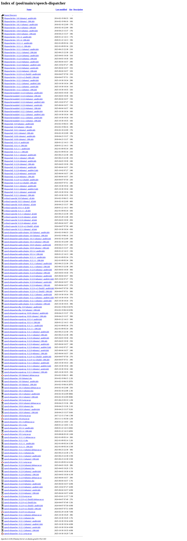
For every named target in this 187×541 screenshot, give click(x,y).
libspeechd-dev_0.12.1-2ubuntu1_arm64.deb (21, 87)
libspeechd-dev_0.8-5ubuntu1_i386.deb (19, 21)
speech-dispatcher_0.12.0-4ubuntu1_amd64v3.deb (23, 487)
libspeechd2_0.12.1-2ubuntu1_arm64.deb (20, 192)
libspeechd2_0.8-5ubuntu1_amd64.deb (19, 124)
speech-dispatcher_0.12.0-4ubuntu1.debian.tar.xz (23, 478)
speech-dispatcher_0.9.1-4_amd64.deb (19, 428)
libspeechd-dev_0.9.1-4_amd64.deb (17, 37)
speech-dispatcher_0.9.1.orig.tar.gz (17, 434)
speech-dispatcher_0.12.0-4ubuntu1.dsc (19, 481)
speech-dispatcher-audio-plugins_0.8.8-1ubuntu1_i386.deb (26, 248)
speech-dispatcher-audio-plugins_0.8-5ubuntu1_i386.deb (26, 236)
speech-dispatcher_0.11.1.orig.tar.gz (18, 462)
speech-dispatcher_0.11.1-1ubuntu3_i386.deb (21, 459)
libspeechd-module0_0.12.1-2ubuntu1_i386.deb (22, 121)
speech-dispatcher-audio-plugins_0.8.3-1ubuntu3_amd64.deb (27, 239)
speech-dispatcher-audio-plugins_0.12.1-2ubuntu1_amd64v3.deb (29, 298)
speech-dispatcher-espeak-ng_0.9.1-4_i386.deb (22, 322)
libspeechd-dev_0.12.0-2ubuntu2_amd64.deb (21, 56)
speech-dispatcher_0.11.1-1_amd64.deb (19, 444)
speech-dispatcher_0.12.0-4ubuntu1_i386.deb (21, 493)
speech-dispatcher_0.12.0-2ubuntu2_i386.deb (21, 475)
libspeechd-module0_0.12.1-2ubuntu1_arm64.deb (23, 118)
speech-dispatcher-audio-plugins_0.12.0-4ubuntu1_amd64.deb (28, 276)
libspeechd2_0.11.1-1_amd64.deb (17, 149)
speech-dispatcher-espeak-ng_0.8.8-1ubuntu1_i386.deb (25, 316)
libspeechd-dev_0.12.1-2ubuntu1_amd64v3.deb (22, 83)
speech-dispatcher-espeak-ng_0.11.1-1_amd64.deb (23, 326)
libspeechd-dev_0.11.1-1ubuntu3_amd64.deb (21, 49)
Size (71, 9)
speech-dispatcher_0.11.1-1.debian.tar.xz (19, 437)
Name (29, 9)
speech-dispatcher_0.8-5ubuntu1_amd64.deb (21, 381)
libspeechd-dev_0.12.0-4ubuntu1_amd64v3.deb (22, 65)
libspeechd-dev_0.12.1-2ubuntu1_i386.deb (20, 90)
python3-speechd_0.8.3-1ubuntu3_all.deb (20, 201)
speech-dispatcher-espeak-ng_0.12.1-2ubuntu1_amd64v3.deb (27, 366)
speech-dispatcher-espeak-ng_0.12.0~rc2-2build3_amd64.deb (27, 357)
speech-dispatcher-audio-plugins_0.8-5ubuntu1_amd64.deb (26, 232)
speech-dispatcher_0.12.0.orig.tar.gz (18, 496)
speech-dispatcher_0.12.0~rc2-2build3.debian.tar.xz (24, 499)
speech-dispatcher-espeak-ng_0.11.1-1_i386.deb (22, 329)
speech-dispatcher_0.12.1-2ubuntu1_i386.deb (21, 530)
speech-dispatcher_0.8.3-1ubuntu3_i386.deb (21, 397)
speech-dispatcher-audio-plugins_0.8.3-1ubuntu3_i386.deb (26, 242)
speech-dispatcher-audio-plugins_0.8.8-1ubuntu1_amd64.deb (27, 245)
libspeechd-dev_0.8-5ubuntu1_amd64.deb (20, 18)
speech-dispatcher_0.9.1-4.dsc (15, 425)
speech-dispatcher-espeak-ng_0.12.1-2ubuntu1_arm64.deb (26, 369)
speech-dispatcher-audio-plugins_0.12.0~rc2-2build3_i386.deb (28, 291)
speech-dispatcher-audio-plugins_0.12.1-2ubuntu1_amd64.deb (28, 295)
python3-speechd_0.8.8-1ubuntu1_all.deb (20, 205)
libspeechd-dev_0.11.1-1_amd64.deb (18, 43)
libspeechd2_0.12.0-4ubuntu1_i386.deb (19, 177)
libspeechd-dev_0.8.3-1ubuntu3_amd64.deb (21, 25)
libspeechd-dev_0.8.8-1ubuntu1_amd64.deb (21, 31)
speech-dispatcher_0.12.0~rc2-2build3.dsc (20, 502)
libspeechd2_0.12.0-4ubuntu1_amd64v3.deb (21, 170)
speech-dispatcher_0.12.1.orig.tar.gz (18, 534)
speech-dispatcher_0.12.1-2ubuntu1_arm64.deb (22, 527)
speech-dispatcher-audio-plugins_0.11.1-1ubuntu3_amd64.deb (28, 264)
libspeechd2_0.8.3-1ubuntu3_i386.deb (19, 133)
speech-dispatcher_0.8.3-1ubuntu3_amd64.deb (22, 394)
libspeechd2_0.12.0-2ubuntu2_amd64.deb (20, 161)
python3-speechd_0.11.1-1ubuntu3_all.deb (20, 214)
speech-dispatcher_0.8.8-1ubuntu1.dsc (19, 406)
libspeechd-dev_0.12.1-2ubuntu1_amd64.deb (21, 80)
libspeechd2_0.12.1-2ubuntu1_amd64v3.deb (21, 189)
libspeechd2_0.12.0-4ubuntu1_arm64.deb (20, 173)
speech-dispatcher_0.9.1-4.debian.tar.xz (19, 422)
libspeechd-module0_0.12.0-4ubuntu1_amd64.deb (23, 99)
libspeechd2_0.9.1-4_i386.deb (15, 146)
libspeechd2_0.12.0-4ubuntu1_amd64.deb (20, 167)
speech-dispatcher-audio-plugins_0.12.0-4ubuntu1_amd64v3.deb (29, 279)
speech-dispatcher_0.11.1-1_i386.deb (18, 447)
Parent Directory (10, 15)
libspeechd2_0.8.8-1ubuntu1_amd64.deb (19, 136)
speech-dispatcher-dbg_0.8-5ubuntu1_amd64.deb (23, 307)
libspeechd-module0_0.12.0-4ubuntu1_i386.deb (22, 108)
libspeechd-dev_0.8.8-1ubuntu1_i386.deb (20, 34)
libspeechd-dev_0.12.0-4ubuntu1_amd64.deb (21, 62)
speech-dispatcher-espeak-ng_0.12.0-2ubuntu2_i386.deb (25, 341)
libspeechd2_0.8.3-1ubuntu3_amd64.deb (19, 130)
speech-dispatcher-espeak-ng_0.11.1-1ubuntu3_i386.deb (25, 335)
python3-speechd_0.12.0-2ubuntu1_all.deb (20, 217)
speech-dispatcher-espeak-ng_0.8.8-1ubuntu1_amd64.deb (26, 313)
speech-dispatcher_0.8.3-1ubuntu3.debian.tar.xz (22, 388)
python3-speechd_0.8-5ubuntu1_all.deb (19, 198)
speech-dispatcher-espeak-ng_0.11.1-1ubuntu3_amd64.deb (26, 332)
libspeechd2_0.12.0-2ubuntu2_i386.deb (19, 164)
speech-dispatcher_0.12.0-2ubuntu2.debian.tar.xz (23, 465)
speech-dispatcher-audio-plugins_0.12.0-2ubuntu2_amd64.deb (28, 270)
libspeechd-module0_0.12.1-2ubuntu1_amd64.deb (23, 111)
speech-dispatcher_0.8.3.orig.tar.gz (17, 400)
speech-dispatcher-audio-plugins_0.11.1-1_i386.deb (24, 260)
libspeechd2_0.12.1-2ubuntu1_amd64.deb (20, 186)
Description (78, 9)
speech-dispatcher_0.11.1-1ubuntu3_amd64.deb (22, 456)
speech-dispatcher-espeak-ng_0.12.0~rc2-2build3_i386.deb (26, 360)
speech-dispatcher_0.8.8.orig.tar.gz (17, 416)
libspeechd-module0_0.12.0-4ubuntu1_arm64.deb (23, 105)
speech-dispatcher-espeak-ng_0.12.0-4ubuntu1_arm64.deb (26, 350)
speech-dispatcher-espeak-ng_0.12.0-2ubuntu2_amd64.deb (26, 338)
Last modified (61, 9)
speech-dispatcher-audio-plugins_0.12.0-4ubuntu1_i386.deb (27, 285)
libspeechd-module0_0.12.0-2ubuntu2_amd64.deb (23, 93)
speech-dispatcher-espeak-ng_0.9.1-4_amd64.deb (23, 319)
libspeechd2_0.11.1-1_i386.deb (16, 152)
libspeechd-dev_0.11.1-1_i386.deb (17, 46)
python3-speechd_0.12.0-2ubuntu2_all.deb (20, 220)
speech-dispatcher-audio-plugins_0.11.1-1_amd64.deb (25, 257)
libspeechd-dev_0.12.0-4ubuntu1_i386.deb (20, 71)
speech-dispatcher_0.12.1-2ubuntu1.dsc (19, 518)
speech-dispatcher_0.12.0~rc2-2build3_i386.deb (22, 509)
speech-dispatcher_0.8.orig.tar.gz (16, 419)
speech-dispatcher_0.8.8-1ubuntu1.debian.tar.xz (22, 403)
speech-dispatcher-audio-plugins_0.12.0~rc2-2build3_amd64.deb (29, 288)
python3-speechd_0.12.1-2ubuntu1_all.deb (20, 229)
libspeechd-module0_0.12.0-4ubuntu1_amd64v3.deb (24, 102)
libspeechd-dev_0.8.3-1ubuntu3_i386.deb (20, 28)
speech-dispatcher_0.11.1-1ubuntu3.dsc (19, 453)
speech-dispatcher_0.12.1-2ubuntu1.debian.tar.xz (23, 515)
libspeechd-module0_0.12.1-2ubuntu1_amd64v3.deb (24, 115)
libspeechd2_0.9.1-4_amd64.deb (16, 142)
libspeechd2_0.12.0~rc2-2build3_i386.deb (20, 183)
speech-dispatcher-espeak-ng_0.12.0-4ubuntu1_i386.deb (25, 354)
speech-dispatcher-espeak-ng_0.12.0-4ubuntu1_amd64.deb (26, 344)
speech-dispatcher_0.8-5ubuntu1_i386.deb (20, 385)
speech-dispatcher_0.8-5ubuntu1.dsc (18, 378)
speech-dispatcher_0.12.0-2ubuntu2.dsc (19, 468)
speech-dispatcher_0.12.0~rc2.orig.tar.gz (19, 512)
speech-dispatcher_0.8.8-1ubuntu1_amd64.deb (22, 409)
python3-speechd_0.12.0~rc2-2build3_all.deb (21, 226)
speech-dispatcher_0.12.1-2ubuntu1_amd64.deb (22, 521)
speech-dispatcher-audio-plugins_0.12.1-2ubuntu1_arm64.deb (28, 301)
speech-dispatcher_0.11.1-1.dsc (16, 440)
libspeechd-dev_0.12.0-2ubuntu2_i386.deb (20, 59)
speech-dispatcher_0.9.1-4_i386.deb (18, 431)
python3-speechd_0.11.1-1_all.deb (17, 211)
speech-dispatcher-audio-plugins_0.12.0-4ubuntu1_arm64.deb (28, 282)
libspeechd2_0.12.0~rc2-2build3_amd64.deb (21, 180)
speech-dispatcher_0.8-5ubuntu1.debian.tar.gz (21, 375)
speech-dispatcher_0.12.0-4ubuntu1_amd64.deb (22, 484)
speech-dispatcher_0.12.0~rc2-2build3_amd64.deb (23, 506)
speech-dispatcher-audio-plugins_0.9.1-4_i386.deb (23, 254)
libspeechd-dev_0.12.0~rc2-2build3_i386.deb (21, 77)
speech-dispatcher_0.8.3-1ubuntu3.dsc (19, 391)
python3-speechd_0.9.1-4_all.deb (17, 208)
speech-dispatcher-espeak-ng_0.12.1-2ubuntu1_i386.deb (25, 372)
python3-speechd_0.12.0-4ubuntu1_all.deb (20, 223)
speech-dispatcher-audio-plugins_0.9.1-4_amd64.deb (24, 251)
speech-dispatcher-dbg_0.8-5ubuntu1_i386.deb (22, 310)
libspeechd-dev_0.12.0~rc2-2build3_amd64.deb (22, 74)
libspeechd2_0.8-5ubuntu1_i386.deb (18, 127)
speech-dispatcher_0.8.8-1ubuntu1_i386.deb (21, 412)
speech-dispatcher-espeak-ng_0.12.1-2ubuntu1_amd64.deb (26, 363)
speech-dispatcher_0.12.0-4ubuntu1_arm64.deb (22, 490)
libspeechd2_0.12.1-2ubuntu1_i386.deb (19, 195)
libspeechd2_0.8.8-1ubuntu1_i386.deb (19, 139)
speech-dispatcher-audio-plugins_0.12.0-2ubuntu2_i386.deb (27, 273)
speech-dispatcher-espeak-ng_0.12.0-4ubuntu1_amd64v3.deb (27, 347)
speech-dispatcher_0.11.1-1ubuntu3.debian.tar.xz (23, 450)
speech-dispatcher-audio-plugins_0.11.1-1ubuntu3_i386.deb (27, 267)
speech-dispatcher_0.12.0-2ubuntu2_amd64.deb (22, 471)
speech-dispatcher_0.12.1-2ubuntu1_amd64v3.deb (23, 524)
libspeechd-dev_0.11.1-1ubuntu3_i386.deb (20, 52)
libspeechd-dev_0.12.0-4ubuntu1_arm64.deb (21, 68)
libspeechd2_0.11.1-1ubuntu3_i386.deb (19, 158)
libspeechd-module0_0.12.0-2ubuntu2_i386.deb (22, 96)
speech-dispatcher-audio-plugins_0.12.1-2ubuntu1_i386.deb (27, 304)
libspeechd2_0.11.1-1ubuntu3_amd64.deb (20, 155)
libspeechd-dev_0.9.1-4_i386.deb (17, 40)
